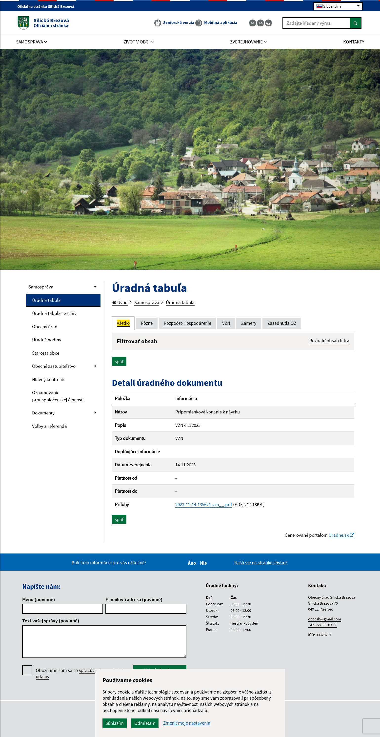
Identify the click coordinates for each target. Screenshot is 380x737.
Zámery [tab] (248, 323)
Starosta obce (45, 353)
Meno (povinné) (38, 599)
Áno (193, 563)
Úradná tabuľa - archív (54, 313)
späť (119, 362)
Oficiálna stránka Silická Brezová (48, 6)
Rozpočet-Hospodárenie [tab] (187, 323)
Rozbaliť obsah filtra (329, 341)
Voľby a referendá (49, 426)
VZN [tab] (226, 323)
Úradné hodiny (46, 340)
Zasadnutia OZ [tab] (281, 323)
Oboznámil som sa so (80, 673)
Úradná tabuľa (46, 300)
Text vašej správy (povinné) (50, 621)
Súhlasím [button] (114, 723)
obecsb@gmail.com (324, 618)
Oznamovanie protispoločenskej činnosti (58, 396)
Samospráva (40, 287)
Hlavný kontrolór (48, 379)
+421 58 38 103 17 (322, 624)
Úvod (120, 302)
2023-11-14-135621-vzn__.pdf (203, 504)
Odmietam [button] (145, 723)
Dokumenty (43, 413)
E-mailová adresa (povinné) (133, 599)
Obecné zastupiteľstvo (54, 366)
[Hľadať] (355, 23)
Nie (204, 563)
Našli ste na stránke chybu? (260, 563)
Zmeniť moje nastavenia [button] (186, 723)
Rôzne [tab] (147, 323)
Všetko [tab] (123, 323)
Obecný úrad (45, 326)
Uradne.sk (341, 535)
